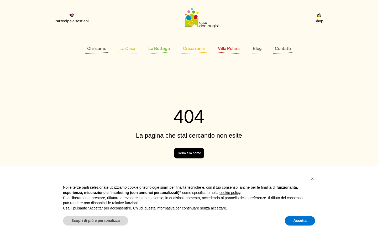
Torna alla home (189, 153)
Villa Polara (229, 48)
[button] (312, 178)
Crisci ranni (194, 48)
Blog (257, 48)
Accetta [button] (300, 220)
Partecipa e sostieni (72, 18)
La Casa (127, 48)
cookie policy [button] (229, 193)
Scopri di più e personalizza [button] (95, 220)
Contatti (283, 48)
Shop (318, 18)
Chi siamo (96, 48)
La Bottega (159, 48)
